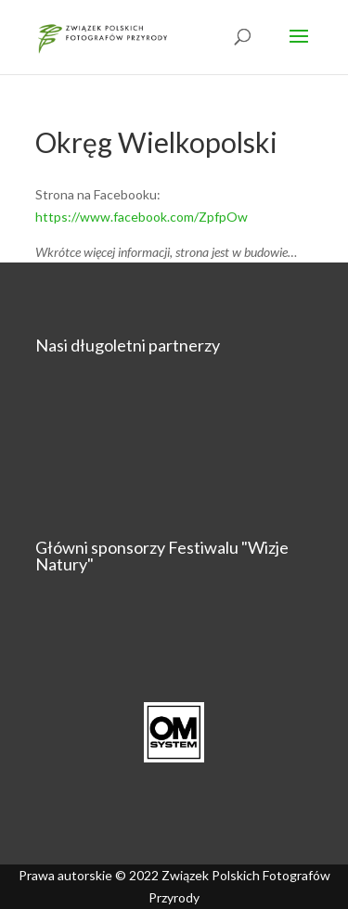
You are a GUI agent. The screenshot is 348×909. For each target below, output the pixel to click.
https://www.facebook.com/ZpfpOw (141, 216)
